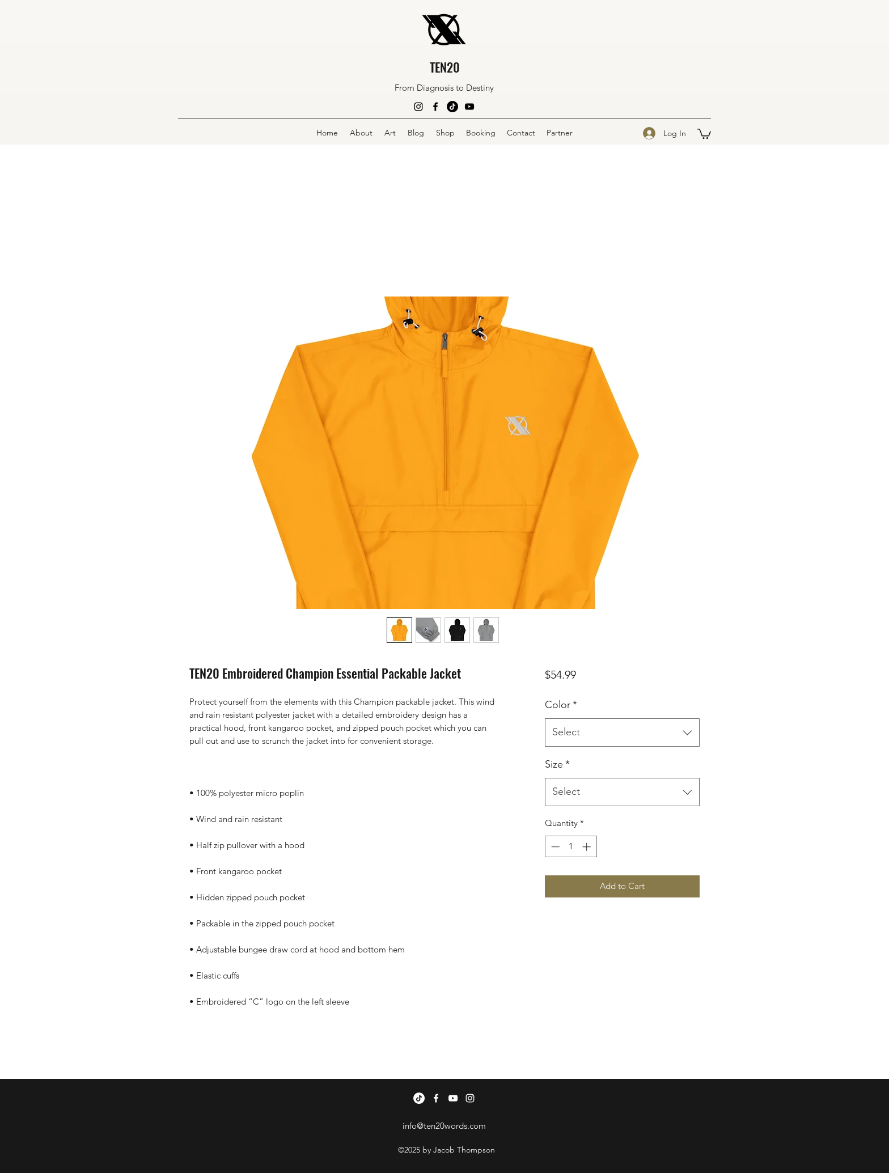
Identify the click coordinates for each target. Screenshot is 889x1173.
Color (561, 704)
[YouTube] (469, 106)
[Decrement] (554, 846)
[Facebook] (435, 106)
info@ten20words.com (444, 1125)
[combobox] (622, 732)
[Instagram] (418, 106)
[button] (704, 133)
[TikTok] (452, 106)
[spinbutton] (570, 846)
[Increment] (587, 846)
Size (557, 764)
